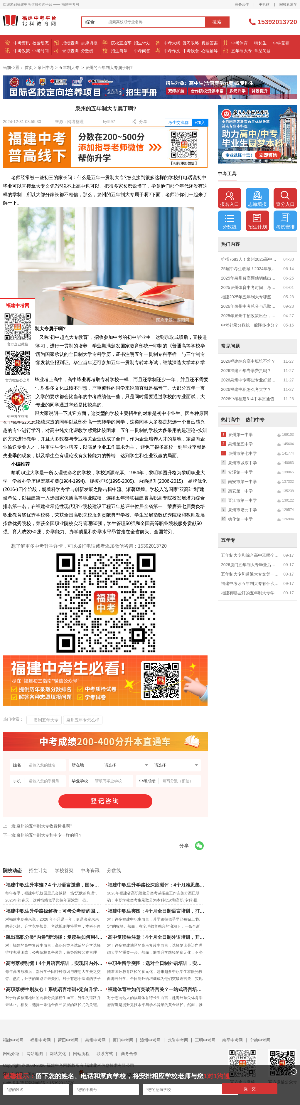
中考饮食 (191, 50)
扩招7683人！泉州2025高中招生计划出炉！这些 (250, 259)
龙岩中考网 (178, 1040)
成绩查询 (70, 43)
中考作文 (172, 50)
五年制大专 (241, 50)
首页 (29, 67)
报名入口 (229, 199)
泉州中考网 (95, 1040)
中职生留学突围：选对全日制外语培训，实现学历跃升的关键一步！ (156, 963)
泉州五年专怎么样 (82, 720)
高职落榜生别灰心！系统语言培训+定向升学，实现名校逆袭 (55, 989)
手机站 (264, 4)
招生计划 (142, 43)
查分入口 (285, 199)
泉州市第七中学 (242, 453)
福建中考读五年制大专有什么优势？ (250, 583)
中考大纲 (172, 43)
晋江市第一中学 (242, 500)
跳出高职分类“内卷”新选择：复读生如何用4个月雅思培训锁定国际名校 (55, 937)
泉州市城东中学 (242, 462)
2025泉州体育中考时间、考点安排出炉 (250, 287)
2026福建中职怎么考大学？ (246, 389)
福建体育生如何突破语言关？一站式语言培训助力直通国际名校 (156, 989)
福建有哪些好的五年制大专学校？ (250, 593)
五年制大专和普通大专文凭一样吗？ (250, 574)
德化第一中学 (240, 519)
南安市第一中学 (242, 481)
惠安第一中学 (240, 491)
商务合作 (242, 4)
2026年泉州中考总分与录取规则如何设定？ (250, 306)
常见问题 (262, 50)
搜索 (217, 21)
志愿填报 (89, 43)
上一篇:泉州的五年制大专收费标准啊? (37, 826)
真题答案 (209, 43)
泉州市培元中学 (242, 509)
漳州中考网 (150, 1040)
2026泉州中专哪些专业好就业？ (250, 380)
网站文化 (58, 1053)
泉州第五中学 (240, 444)
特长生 (260, 43)
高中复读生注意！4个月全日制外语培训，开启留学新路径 (156, 937)
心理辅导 (209, 50)
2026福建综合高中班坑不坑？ (248, 361)
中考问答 (142, 50)
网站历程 (81, 1053)
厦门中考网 (123, 1040)
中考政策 (22, 50)
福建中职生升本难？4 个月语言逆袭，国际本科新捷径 (55, 884)
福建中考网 (13, 1040)
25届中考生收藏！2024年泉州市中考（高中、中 (250, 268)
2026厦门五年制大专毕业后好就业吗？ (250, 564)
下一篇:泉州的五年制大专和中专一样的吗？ (42, 835)
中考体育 (239, 43)
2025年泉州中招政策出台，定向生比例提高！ (250, 315)
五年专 (228, 540)
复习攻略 (191, 43)
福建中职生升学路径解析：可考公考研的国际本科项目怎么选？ (55, 911)
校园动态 (40, 43)
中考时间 (40, 50)
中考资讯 (22, 43)
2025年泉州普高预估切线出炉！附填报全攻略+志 (250, 278)
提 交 (250, 1089)
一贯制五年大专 (44, 720)
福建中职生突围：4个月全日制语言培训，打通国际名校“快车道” (156, 911)
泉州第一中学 (240, 434)
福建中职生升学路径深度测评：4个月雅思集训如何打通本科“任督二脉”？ (156, 884)
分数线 (87, 50)
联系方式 (105, 1053)
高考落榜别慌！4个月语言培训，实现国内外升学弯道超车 (55, 963)
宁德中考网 (260, 1040)
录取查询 (70, 50)
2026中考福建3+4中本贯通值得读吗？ (250, 398)
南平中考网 (232, 1040)
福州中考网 (40, 1040)
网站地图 (34, 1053)
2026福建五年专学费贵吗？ (246, 370)
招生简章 (119, 50)
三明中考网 (205, 1040)
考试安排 (285, 221)
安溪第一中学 (240, 472)
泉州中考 (46, 67)
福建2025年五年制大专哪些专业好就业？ (250, 297)
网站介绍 (11, 1053)
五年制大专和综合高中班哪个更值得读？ (250, 555)
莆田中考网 (68, 1040)
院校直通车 (288, 4)
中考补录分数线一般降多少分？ (250, 325)
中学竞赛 (281, 43)
